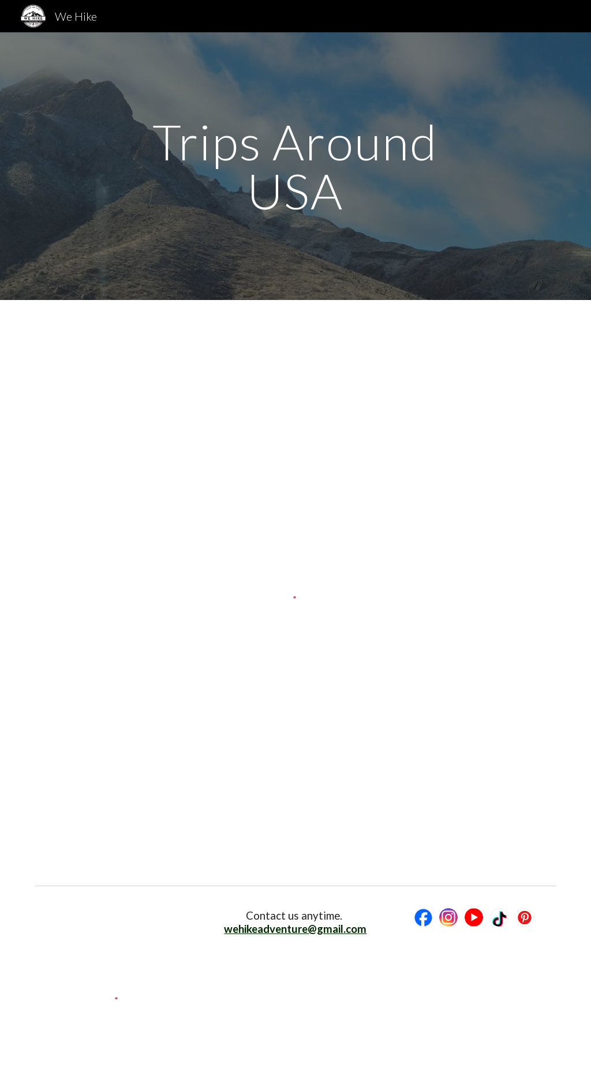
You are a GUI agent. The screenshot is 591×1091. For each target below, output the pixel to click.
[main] (295, 166)
